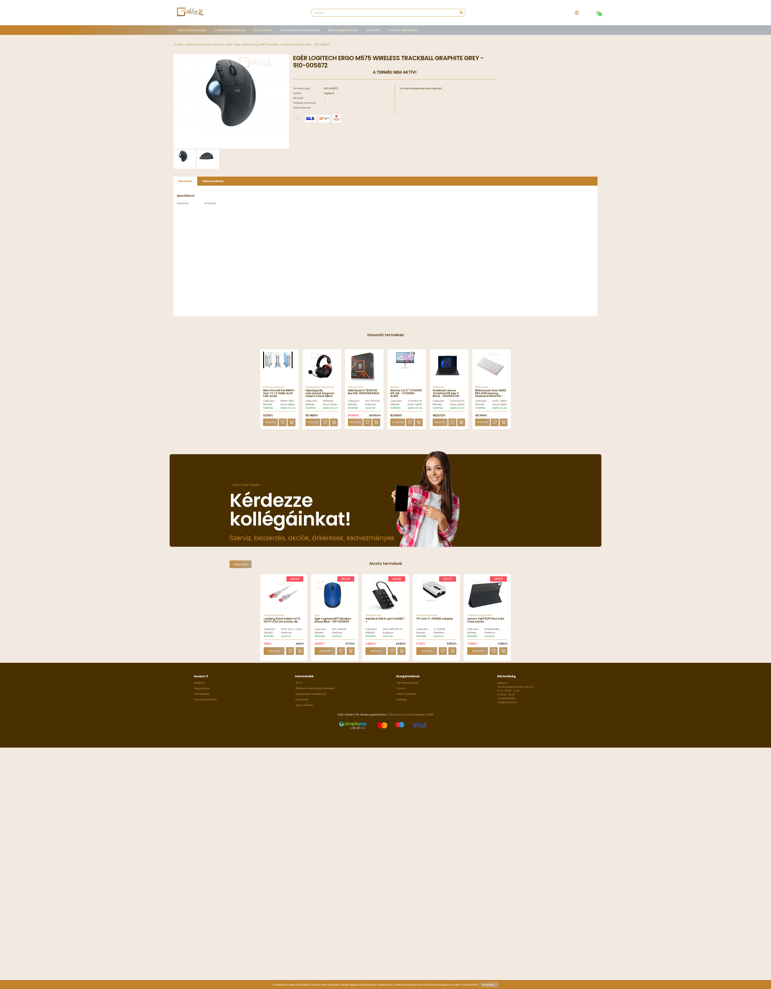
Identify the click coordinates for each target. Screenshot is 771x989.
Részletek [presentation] (185, 183)
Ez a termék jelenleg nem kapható (421, 88)
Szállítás (268, 410)
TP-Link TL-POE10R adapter (434, 621)
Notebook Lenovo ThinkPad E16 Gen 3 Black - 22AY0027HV (446, 395)
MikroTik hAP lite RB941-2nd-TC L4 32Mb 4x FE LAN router (279, 395)
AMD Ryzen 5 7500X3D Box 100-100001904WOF (363, 394)
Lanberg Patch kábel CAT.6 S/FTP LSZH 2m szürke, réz (282, 622)
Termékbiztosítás (407, 685)
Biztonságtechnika (343, 30)
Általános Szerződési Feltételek (314, 690)
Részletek (270, 425)
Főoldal (178, 44)
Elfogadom (488, 984)
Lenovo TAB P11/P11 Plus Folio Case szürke (485, 622)
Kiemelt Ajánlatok (403, 30)
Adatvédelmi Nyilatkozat (310, 696)
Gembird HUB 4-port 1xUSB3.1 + (384, 622)
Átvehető (353, 410)
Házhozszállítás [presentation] (213, 183)
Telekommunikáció (230, 30)
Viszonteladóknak (205, 702)
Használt (373, 30)
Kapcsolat (240, 566)
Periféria (218, 44)
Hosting (401, 702)
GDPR (430, 717)
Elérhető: (268, 406)
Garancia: (183, 205)
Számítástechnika (192, 30)
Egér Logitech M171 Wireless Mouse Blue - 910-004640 (333, 622)
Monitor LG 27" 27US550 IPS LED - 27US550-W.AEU (406, 395)
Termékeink (201, 696)
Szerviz (401, 690)
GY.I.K (298, 685)
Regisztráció (202, 690)
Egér (229, 44)
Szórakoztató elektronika (300, 30)
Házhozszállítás (406, 696)
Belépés (199, 685)
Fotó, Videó (263, 30)
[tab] (185, 183)
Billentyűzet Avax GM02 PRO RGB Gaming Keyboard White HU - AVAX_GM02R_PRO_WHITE (493, 397)
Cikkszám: (269, 403)
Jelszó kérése (304, 707)
